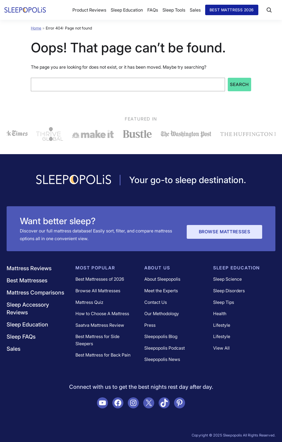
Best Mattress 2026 (232, 9)
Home (36, 28)
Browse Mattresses (224, 231)
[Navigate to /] (73, 180)
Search (239, 84)
